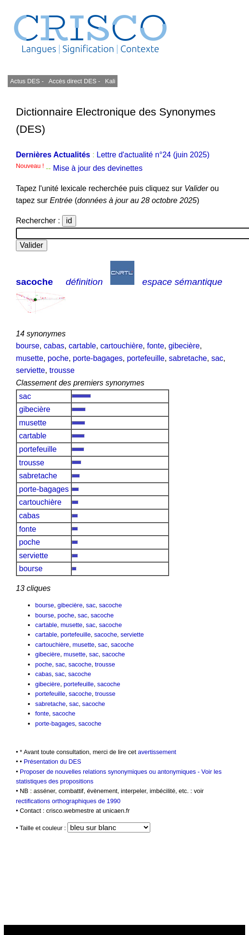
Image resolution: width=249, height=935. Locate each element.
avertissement (157, 752)
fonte (155, 346)
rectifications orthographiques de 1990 (68, 801)
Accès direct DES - (74, 81)
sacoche (34, 282)
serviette (30, 370)
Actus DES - (27, 81)
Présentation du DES (52, 761)
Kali (110, 81)
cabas (54, 346)
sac (217, 358)
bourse (27, 346)
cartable (82, 346)
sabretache (188, 358)
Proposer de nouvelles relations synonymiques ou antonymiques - (110, 771)
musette (29, 358)
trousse (61, 370)
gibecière (184, 346)
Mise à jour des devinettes (98, 168)
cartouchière (121, 346)
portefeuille (145, 358)
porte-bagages (97, 358)
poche (58, 358)
